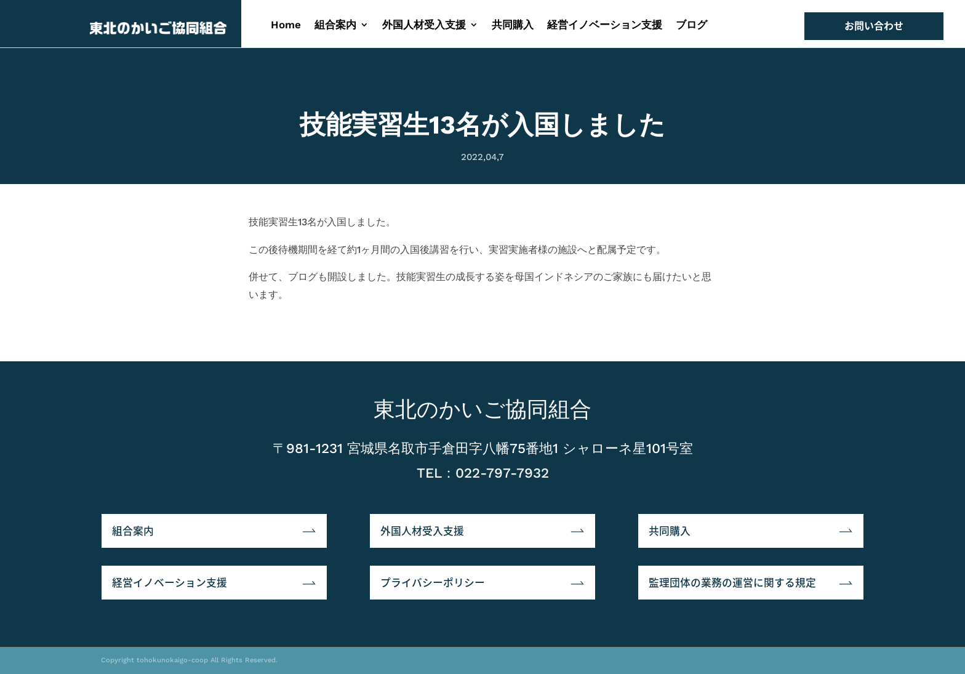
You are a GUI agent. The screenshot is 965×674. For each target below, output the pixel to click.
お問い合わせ (873, 25)
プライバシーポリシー (432, 582)
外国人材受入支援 (424, 25)
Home (286, 25)
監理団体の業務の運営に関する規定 (732, 582)
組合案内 (335, 25)
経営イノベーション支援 (604, 25)
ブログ (691, 25)
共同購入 (513, 25)
